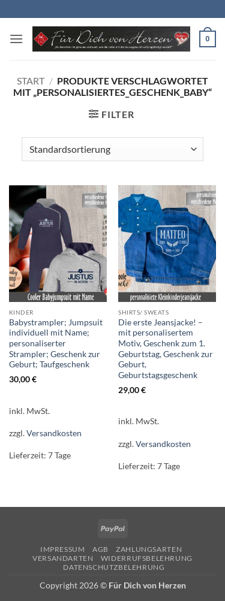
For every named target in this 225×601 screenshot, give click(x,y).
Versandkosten (54, 433)
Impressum (62, 549)
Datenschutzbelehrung (113, 567)
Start (30, 80)
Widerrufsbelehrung (147, 558)
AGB (100, 549)
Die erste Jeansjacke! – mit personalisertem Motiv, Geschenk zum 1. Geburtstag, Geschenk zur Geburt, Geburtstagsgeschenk (165, 349)
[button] (16, 38)
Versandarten (62, 558)
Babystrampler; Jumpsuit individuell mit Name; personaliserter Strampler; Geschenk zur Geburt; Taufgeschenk (56, 344)
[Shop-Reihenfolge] (112, 149)
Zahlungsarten (149, 549)
